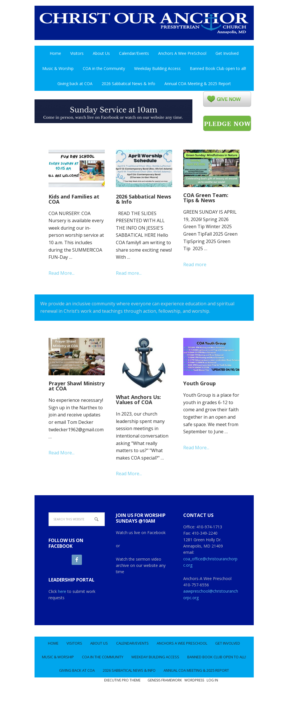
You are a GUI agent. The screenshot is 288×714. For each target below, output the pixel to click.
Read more (194, 264)
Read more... (129, 273)
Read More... (61, 273)
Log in (212, 699)
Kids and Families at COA (74, 199)
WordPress (194, 699)
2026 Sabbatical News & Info (143, 199)
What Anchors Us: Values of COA (138, 400)
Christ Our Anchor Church (144, 25)
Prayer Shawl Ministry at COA (76, 386)
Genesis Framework (165, 699)
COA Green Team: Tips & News (205, 198)
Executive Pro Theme (122, 699)
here (62, 591)
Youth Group (199, 383)
